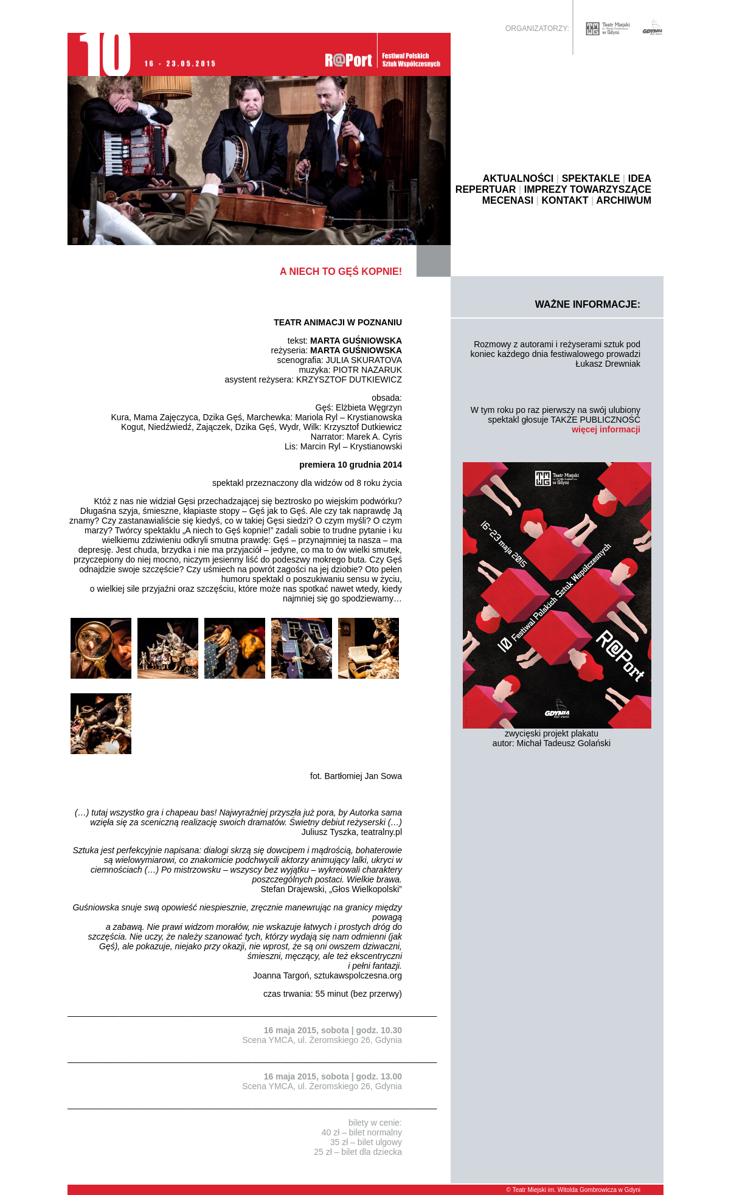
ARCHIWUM (623, 200)
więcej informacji (606, 429)
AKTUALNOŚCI (518, 178)
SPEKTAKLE (591, 178)
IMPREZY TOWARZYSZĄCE (587, 189)
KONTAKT (565, 200)
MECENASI (507, 200)
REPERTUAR (486, 189)
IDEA (639, 178)
